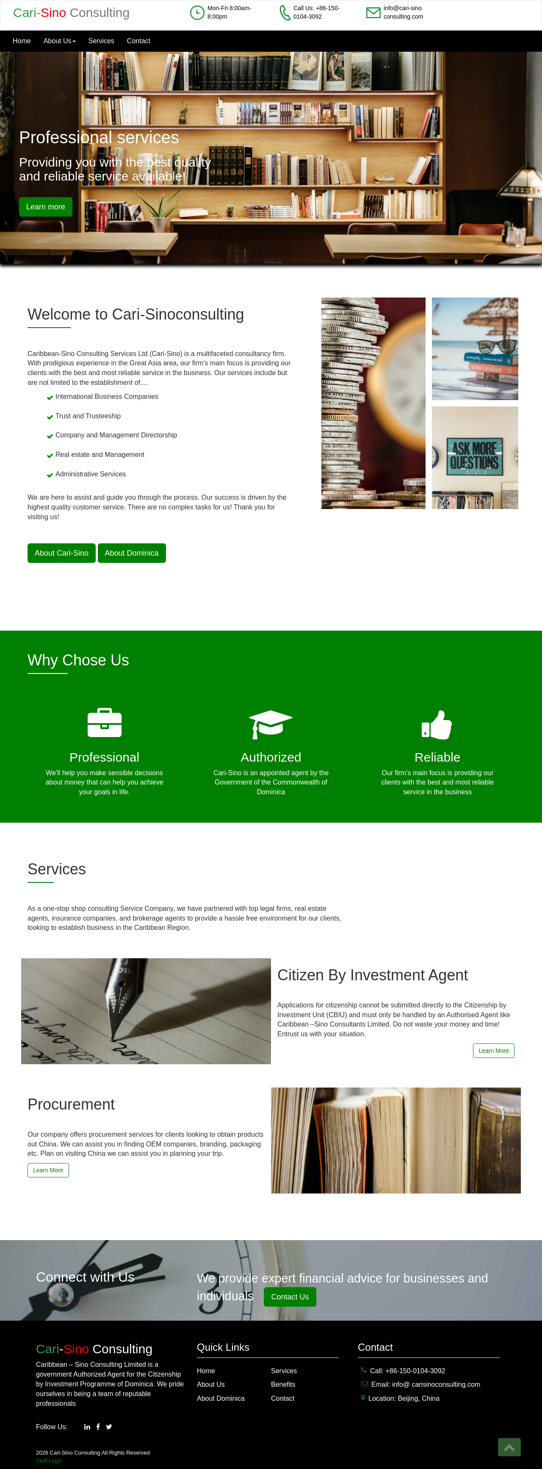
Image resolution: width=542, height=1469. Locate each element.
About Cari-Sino (61, 553)
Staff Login (49, 1461)
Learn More (493, 1050)
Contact (138, 41)
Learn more (45, 207)
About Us (60, 41)
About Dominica (132, 553)
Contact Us (290, 1297)
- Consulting (71, 12)
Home (22, 41)
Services (101, 41)
